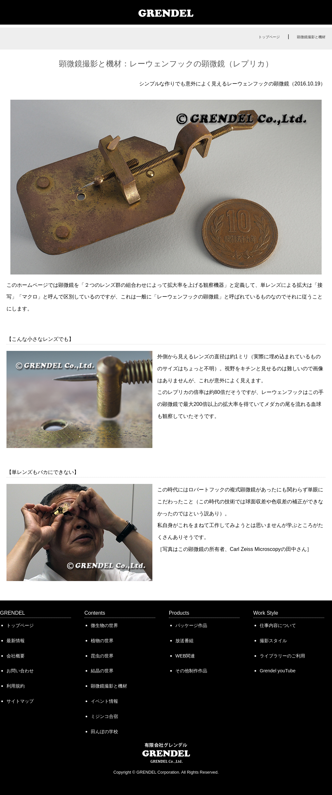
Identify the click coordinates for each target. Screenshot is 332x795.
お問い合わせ (20, 670)
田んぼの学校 (104, 731)
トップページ (269, 37)
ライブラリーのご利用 (282, 655)
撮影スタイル (273, 640)
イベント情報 (104, 701)
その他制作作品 (191, 670)
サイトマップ (20, 701)
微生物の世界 (104, 625)
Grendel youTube (277, 670)
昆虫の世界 (102, 655)
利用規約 (15, 686)
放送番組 (184, 640)
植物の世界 (102, 640)
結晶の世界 (102, 670)
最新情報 (15, 640)
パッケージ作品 (191, 625)
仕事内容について (278, 625)
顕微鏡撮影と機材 (311, 37)
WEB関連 (185, 655)
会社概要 (15, 655)
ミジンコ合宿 (104, 716)
